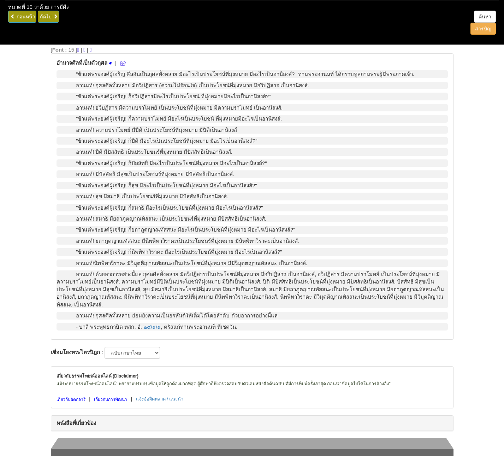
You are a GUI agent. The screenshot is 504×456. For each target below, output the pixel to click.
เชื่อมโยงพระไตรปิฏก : (77, 352)
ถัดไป (49, 16)
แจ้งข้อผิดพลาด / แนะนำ (160, 399)
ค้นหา (485, 16)
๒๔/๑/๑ (152, 327)
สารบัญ (483, 28)
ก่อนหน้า (22, 16)
